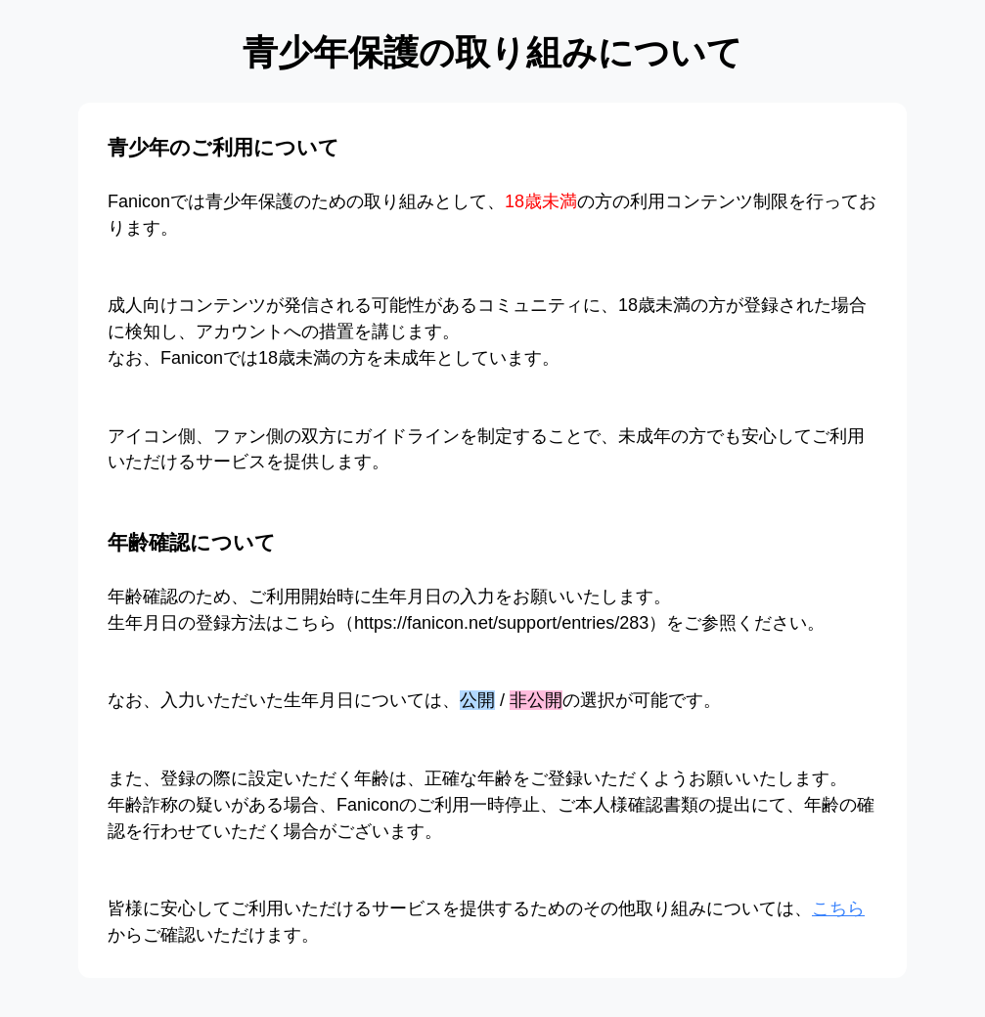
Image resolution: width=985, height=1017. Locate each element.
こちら (838, 908)
